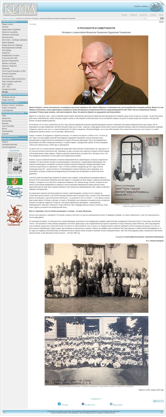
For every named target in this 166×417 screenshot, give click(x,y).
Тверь (4, 116)
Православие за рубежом (11, 29)
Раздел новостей (8, 100)
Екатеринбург (7, 121)
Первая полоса (7, 24)
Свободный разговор (9, 144)
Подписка (133, 15)
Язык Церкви (6, 50)
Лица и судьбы (7, 84)
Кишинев (5, 134)
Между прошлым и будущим (12, 45)
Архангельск (6, 118)
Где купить (143, 15)
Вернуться (159, 401)
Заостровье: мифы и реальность (14, 79)
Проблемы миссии (8, 97)
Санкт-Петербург (8, 126)
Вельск (4, 129)
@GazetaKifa (117, 405)
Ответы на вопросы (9, 108)
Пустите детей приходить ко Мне (14, 71)
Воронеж (5, 123)
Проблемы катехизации (10, 35)
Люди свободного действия (12, 81)
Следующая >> (96, 399)
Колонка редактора (9, 147)
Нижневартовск (7, 131)
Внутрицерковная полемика (12, 48)
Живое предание (8, 42)
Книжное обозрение (9, 74)
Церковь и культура (9, 63)
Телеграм (64, 405)
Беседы (11, 18)
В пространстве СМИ (9, 58)
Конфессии (6, 53)
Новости (5, 142)
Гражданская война (9, 89)
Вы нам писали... (8, 76)
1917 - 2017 (6, 87)
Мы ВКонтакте (90, 405)
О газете (153, 15)
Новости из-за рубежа (10, 32)
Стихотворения (7, 110)
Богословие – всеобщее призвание (14, 40)
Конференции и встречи (10, 55)
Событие (5, 27)
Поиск (161, 15)
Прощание (6, 68)
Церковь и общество (9, 66)
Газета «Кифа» (141, 6)
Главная (124, 15)
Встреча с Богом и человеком (12, 105)
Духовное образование (10, 61)
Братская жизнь (7, 37)
